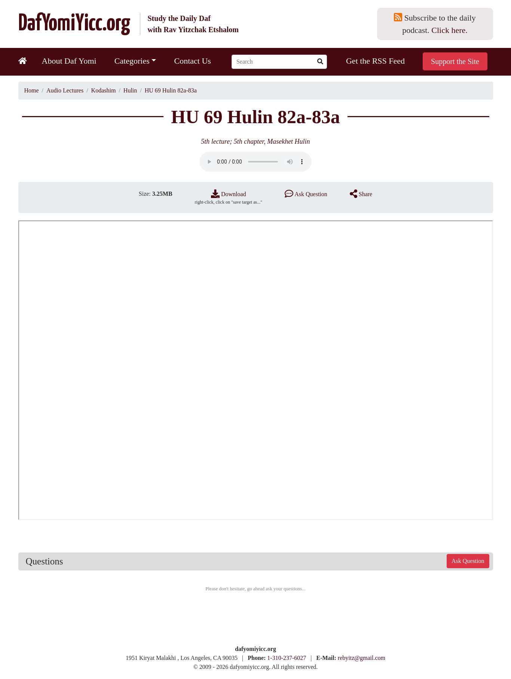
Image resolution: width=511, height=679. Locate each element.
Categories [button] (132, 61)
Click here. (449, 30)
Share (361, 194)
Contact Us (192, 61)
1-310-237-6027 (286, 658)
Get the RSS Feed (375, 61)
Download (228, 194)
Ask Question (306, 194)
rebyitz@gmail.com (361, 658)
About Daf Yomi (69, 61)
